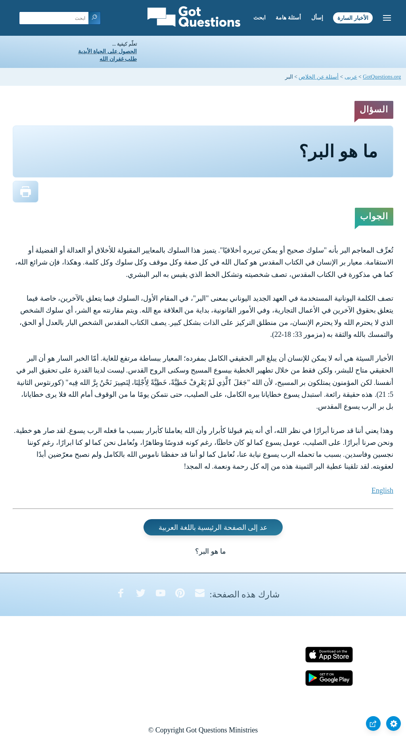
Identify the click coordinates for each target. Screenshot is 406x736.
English (382, 491)
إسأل (317, 18)
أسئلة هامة (288, 18)
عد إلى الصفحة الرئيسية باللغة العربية (213, 527)
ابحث (259, 18)
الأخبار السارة (352, 18)
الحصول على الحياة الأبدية (107, 51)
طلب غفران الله (118, 59)
